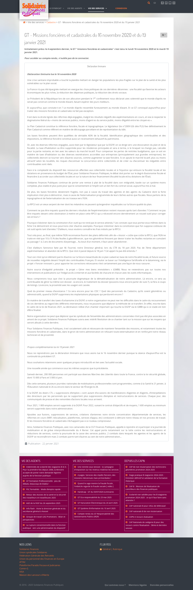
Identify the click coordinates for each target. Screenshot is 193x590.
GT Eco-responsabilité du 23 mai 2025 (94, 497)
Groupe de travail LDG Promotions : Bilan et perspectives (44, 518)
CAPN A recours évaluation (141, 517)
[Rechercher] (149, 3)
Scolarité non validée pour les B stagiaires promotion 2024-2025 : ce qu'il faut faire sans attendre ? (146, 498)
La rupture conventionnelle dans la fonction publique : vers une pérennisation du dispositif (44, 526)
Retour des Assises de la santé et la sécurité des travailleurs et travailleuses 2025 (44, 496)
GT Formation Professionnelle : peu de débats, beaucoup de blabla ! (42, 482)
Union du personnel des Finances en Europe (41, 559)
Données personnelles (161, 585)
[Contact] (155, 3)
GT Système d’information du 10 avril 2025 (96, 508)
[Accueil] (33, 9)
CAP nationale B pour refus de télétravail (147, 506)
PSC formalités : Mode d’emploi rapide (43, 489)
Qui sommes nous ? (115, 585)
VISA (21, 572)
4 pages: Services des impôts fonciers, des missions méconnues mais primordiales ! (94, 476)
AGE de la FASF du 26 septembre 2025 (43, 503)
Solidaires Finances (29, 549)
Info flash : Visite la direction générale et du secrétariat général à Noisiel (44, 510)
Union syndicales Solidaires (33, 552)
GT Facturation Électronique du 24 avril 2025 (97, 503)
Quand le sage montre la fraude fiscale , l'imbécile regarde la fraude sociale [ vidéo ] (94, 485)
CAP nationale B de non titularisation (145, 511)
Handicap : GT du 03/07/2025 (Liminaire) (95, 492)
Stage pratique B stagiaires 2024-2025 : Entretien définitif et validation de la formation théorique (147, 478)
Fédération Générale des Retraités (36, 555)
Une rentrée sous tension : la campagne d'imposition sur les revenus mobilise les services (96, 468)
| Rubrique (116, 549)
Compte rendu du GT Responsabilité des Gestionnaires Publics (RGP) (94, 515)
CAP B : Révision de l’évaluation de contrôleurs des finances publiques (143, 488)
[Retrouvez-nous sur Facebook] (162, 2)
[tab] (96, 66)
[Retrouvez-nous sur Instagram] (173, 2)
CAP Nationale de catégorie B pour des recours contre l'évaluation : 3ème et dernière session (146, 525)
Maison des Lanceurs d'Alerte (34, 575)
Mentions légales (137, 585)
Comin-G (23, 568)
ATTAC (22, 562)
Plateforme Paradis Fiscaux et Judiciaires (39, 565)
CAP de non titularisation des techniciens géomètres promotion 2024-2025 (146, 468)
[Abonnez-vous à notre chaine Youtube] (170, 2)
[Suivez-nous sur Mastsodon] (166, 2)
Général (107, 549)
